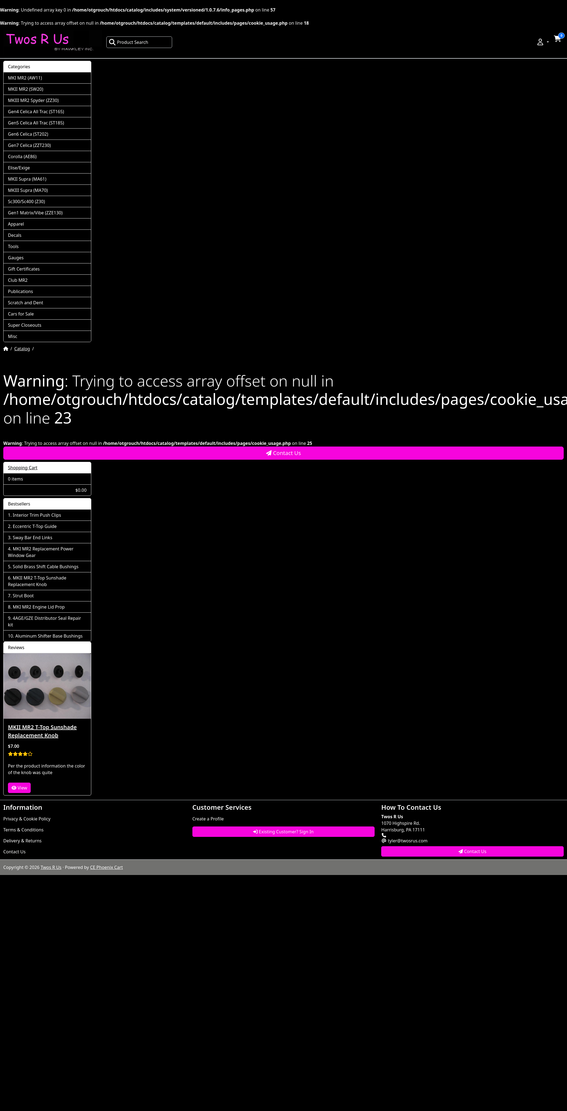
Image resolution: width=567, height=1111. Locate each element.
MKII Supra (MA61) (27, 179)
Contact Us (283, 453)
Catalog (22, 349)
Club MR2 (18, 280)
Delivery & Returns (22, 841)
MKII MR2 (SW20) (25, 89)
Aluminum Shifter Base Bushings (49, 636)
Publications (20, 291)
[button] (542, 41)
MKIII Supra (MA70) (28, 190)
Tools (13, 246)
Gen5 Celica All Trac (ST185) (36, 123)
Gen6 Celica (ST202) (28, 134)
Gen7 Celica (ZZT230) (29, 145)
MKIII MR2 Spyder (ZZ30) (33, 100)
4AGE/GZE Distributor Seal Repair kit (44, 621)
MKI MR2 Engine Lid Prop (39, 607)
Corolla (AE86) (22, 157)
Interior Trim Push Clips (37, 515)
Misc (12, 336)
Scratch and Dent (25, 303)
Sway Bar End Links (32, 538)
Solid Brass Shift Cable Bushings (46, 567)
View (19, 788)
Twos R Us (51, 867)
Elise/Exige (19, 168)
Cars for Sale (21, 314)
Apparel (16, 224)
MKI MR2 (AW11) (25, 78)
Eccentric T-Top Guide (35, 526)
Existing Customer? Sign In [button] (283, 832)
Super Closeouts (24, 325)
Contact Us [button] (472, 851)
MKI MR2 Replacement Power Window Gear (40, 552)
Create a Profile (208, 819)
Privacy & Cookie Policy (26, 819)
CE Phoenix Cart (106, 867)
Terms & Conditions (23, 830)
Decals (14, 235)
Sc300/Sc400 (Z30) (26, 201)
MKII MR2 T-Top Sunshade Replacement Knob (37, 581)
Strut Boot (23, 596)
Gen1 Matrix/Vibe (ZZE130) (35, 213)
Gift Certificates (24, 269)
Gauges (16, 258)
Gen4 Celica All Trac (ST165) (36, 112)
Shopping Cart (23, 468)
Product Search (128, 42)
